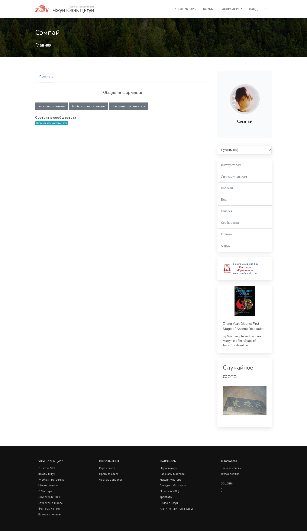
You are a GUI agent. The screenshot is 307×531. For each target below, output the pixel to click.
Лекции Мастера (170, 479)
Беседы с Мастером (173, 485)
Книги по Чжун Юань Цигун (177, 508)
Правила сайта (109, 473)
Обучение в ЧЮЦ (49, 497)
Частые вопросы (110, 479)
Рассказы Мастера (172, 473)
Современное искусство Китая (51, 123)
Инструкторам (231, 165)
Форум (225, 245)
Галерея (227, 211)
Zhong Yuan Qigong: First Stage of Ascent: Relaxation (243, 326)
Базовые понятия (49, 514)
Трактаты (166, 497)
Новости (227, 188)
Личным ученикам (234, 176)
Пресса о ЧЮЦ (169, 491)
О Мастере (45, 491)
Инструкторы (185, 9)
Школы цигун (46, 473)
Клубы (208, 9)
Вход (253, 9)
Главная (43, 45)
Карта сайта (107, 468)
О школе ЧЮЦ (47, 468)
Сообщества (230, 222)
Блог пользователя (51, 106)
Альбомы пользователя (88, 106)
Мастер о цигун (48, 485)
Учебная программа (51, 479)
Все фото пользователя (129, 106)
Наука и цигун (168, 468)
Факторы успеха (49, 508)
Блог (224, 199)
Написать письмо (232, 468)
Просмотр (46, 77)
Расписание (230, 9)
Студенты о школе (50, 503)
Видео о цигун (169, 503)
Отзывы (226, 234)
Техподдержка (230, 473)
